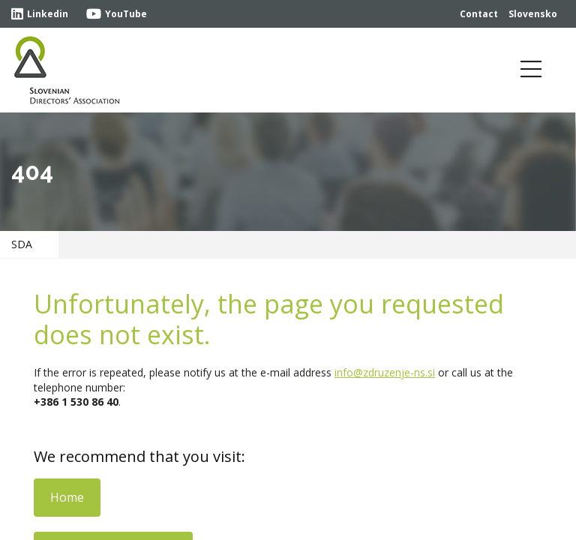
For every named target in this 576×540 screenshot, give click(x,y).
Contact (479, 14)
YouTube (116, 14)
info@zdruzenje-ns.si (384, 372)
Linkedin (39, 14)
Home (67, 497)
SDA (21, 244)
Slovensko (532, 14)
